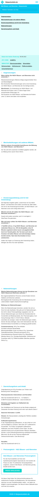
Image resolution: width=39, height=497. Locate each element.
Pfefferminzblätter (27, 66)
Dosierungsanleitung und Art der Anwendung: (15, 22)
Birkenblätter (26, 63)
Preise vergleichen (12, 470)
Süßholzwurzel (16, 66)
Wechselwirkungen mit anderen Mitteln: (13, 19)
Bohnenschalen (6, 66)
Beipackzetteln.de (11, 2)
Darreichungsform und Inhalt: (10, 29)
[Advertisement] (19, 43)
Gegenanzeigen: (6, 16)
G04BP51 (13, 60)
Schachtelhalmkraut (7, 68)
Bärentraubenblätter (15, 63)
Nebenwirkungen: (6, 26)
